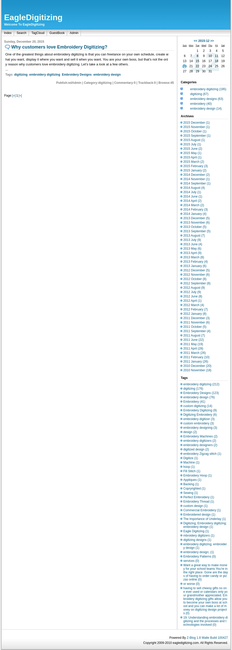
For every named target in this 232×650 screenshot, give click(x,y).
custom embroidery (198, 423)
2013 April (192, 253)
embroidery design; (198, 552)
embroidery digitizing (44, 74)
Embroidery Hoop (197, 475)
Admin (74, 33)
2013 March (193, 257)
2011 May (193, 344)
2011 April (193, 348)
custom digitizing (197, 406)
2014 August (194, 188)
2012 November (196, 274)
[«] (14, 95)
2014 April (192, 201)
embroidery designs (206, 99)
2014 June (192, 196)
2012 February (195, 309)
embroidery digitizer (199, 419)
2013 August (194, 235)
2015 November (196, 127)
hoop (189, 467)
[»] (20, 95)
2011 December (196, 318)
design (190, 432)
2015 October (195, 131)
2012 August (194, 287)
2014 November (196, 179)
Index (7, 33)
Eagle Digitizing (196, 531)
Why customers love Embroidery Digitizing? (59, 47)
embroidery (201, 104)
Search (21, 33)
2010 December (197, 366)
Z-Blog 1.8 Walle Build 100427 (207, 638)
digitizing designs (197, 540)
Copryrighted (194, 488)
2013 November (196, 222)
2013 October (195, 227)
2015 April (192, 157)
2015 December (196, 122)
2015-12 (203, 41)
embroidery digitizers (199, 441)
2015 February (195, 166)
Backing (191, 484)
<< (195, 41)
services (191, 561)
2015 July (192, 144)
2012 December (196, 270)
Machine (191, 462)
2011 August (194, 335)
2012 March (193, 305)
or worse (191, 584)
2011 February (196, 357)
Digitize (190, 458)
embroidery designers (200, 445)
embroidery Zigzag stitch (202, 454)
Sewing (190, 493)
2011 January (195, 361)
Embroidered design (199, 514)
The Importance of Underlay (204, 519)
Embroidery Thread (198, 501)
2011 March (194, 353)
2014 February (195, 209)
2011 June (193, 340)
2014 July (192, 192)
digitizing (21, 74)
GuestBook (57, 33)
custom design (195, 506)
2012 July (192, 292)
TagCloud (37, 33)
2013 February (195, 261)
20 (184, 66)
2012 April (192, 301)
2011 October (195, 327)
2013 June (192, 244)
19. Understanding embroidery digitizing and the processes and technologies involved (205, 621)
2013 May (192, 248)
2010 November (197, 370)
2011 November (196, 322)
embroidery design (107, 74)
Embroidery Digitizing (200, 410)
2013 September (197, 231)
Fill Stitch (191, 471)
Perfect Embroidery (198, 497)
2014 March (193, 205)
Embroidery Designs (77, 74)
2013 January (195, 266)
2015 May (192, 153)
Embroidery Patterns (199, 556)
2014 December (196, 175)
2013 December (196, 218)
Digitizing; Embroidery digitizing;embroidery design (205, 525)
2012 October (195, 279)
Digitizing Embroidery (200, 414)
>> (212, 41)
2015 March (193, 162)
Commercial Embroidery (202, 510)
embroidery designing (200, 428)
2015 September (197, 135)
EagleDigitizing (33, 17)
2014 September (197, 183)
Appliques (192, 480)
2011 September (197, 331)
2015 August (194, 140)
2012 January (195, 314)
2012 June (192, 296)
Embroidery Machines (200, 436)
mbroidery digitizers (198, 535)
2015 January (195, 170)
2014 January (195, 214)
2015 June (192, 148)
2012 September (197, 283)
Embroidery (194, 401)
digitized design (196, 449)
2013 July (192, 240)
